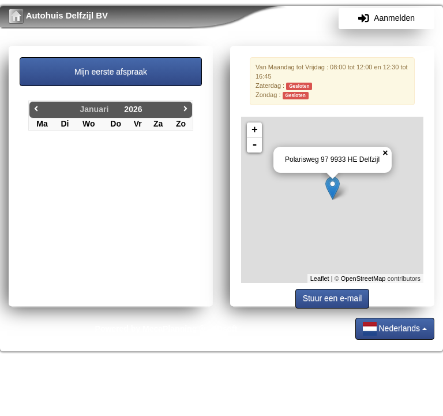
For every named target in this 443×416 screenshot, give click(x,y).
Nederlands (395, 329)
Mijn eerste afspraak (110, 71)
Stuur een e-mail (332, 298)
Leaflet (319, 278)
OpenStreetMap (363, 278)
